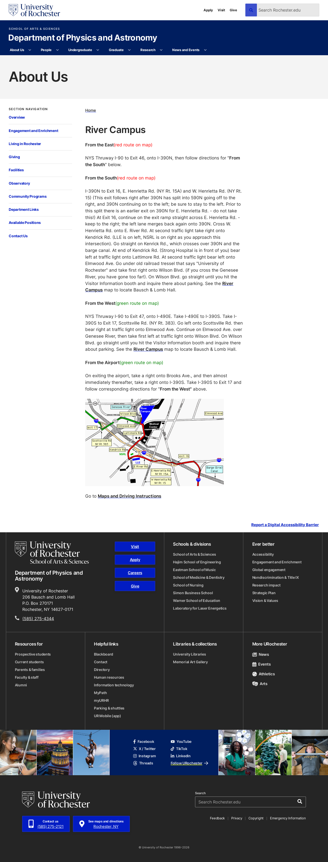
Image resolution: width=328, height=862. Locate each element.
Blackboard (103, 654)
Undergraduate (80, 50)
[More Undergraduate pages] (98, 50)
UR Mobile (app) (107, 715)
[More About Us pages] (30, 50)
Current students (29, 661)
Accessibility (263, 554)
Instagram (144, 755)
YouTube (181, 741)
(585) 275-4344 (38, 618)
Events (261, 664)
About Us (17, 50)
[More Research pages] (161, 50)
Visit (221, 10)
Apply (208, 10)
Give (233, 10)
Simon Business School (193, 592)
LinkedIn (181, 755)
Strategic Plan (264, 592)
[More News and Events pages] (205, 50)
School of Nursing (188, 585)
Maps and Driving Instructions (129, 496)
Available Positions (25, 222)
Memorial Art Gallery (190, 661)
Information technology (114, 685)
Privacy (236, 818)
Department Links (24, 209)
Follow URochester (189, 763)
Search (200, 793)
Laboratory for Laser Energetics (199, 608)
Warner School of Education (196, 600)
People (46, 50)
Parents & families (30, 669)
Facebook (143, 741)
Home (90, 110)
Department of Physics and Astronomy (82, 38)
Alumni (21, 685)
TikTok (179, 748)
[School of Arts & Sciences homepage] (52, 553)
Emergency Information (288, 818)
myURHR (101, 700)
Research (148, 50)
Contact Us (18, 235)
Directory (102, 669)
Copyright (256, 818)
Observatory (19, 183)
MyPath (100, 692)
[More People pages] (57, 50)
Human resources (109, 677)
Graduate (116, 50)
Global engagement (268, 569)
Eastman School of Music (194, 569)
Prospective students (33, 654)
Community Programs (27, 196)
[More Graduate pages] (129, 50)
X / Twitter (144, 748)
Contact (100, 661)
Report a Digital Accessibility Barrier (285, 524)
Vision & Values (265, 600)
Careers (135, 572)
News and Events (185, 50)
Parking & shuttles (109, 708)
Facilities (16, 169)
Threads (143, 763)
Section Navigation (28, 109)
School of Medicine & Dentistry (199, 577)
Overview (17, 117)
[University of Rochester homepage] (34, 10)
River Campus (148, 349)
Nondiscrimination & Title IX (275, 577)
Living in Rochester (25, 143)
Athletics (263, 674)
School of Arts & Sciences (34, 29)
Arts (259, 683)
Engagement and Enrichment (33, 130)
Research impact (266, 585)
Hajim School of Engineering (197, 562)
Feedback (217, 818)
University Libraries (189, 654)
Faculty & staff (26, 677)
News (260, 654)
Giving (14, 156)
